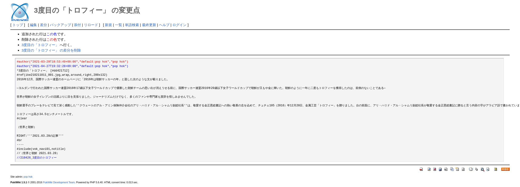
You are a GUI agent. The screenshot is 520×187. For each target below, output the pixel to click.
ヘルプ (164, 25)
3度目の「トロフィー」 (40, 45)
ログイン (179, 25)
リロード (91, 25)
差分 (43, 25)
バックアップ (60, 25)
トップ (17, 25)
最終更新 (149, 25)
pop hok (28, 176)
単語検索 (132, 25)
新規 (108, 25)
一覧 (118, 25)
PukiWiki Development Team (59, 182)
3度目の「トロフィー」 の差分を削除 (51, 50)
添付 (77, 25)
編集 (33, 25)
